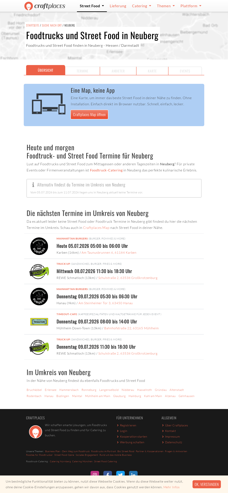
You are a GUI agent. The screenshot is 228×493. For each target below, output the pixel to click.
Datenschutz (172, 442)
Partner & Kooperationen (150, 451)
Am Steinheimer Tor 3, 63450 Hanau (106, 303)
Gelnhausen (187, 396)
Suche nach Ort (52, 25)
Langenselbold (109, 389)
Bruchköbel (34, 389)
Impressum (171, 436)
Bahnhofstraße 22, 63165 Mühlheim (131, 328)
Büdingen (62, 396)
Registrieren (126, 425)
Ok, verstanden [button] (207, 484)
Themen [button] (164, 6)
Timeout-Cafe (67, 314)
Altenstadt (177, 389)
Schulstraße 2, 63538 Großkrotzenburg (128, 278)
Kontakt (169, 431)
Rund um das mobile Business (116, 455)
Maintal (77, 396)
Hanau (49, 396)
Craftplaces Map (96, 227)
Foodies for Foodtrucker (39, 455)
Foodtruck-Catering (106, 170)
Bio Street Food (126, 451)
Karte (152, 70)
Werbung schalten (130, 442)
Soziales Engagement (87, 455)
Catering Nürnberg (60, 461)
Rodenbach (34, 396)
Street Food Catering (105, 461)
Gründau (161, 389)
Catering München (82, 461)
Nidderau (128, 389)
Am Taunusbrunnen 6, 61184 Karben (109, 252)
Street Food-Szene (64, 455)
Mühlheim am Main (97, 396)
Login (121, 431)
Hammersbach (69, 389)
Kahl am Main (153, 396)
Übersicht (45, 70)
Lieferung (118, 6)
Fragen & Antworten (176, 451)
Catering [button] (140, 6)
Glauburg (119, 396)
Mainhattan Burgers (72, 238)
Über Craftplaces (175, 425)
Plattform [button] (189, 6)
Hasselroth (144, 389)
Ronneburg (89, 389)
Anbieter (118, 70)
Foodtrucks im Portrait (103, 451)
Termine (82, 70)
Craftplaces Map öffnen (89, 114)
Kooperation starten (131, 436)
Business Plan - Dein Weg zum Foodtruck (67, 451)
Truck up (63, 263)
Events (185, 70)
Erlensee (51, 389)
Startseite (32, 25)
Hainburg (135, 396)
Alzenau (170, 396)
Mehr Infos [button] (171, 487)
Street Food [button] (90, 6)
